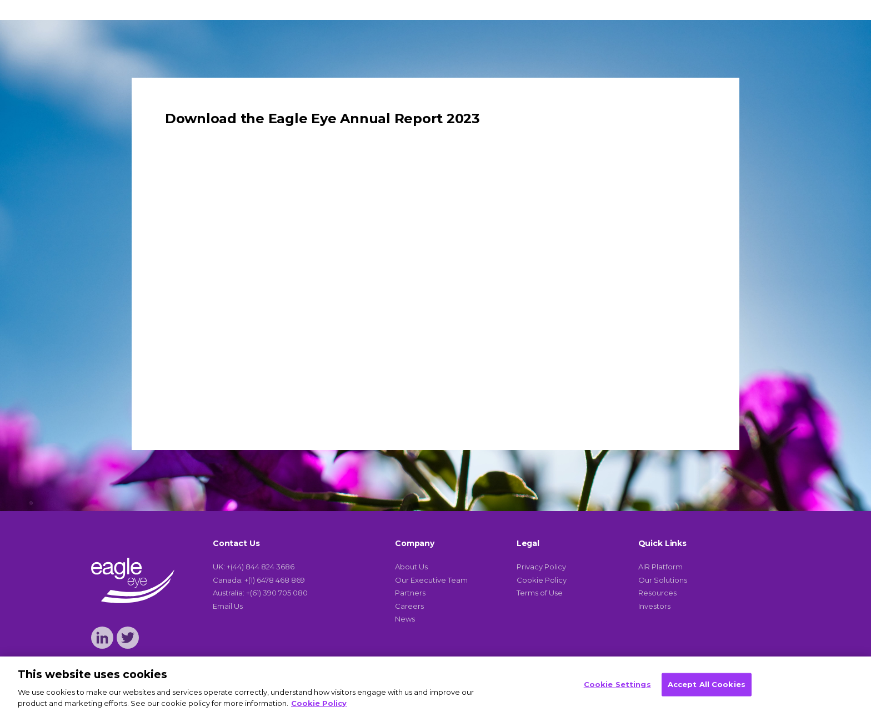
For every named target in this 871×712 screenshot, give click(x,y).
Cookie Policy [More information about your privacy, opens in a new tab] (319, 707)
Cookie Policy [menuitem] (542, 579)
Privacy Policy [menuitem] (541, 566)
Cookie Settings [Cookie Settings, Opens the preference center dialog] (617, 688)
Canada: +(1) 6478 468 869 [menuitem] (259, 579)
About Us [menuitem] (411, 566)
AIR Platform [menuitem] (660, 566)
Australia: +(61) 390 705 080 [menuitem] (260, 592)
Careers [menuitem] (409, 606)
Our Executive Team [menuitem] (431, 579)
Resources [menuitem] (657, 592)
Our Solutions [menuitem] (662, 579)
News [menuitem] (405, 618)
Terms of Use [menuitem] (540, 592)
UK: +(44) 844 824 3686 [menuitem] (253, 566)
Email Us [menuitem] (228, 606)
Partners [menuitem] (410, 592)
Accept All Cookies (706, 688)
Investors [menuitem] (654, 606)
